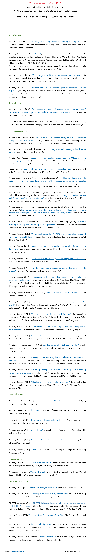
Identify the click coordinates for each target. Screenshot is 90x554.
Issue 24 (41, 152)
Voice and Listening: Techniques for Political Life (48, 497)
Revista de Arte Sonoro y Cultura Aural (33, 271)
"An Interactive (38, 109)
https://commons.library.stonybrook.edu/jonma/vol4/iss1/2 (34, 164)
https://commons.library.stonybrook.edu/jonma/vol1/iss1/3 (34, 201)
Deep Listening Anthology (61, 449)
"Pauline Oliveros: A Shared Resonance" (64, 292)
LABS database (51, 121)
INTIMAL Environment (23, 11)
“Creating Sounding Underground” (46, 336)
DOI (36, 295)
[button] (26, 17)
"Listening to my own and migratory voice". (49, 493)
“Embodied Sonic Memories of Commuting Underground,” (48, 169)
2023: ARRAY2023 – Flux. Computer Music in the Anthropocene (46, 143)
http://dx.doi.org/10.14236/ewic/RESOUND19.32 (59, 186)
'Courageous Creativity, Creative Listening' (27, 527)
